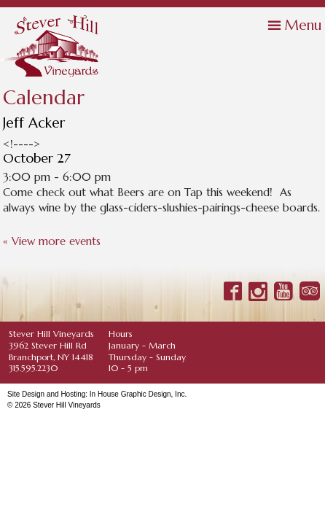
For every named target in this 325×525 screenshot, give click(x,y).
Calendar (44, 98)
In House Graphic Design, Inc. (138, 394)
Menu (303, 25)
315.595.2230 (33, 367)
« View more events (52, 241)
